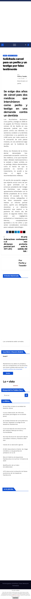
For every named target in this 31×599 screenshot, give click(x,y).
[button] (25, 45)
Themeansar (15, 585)
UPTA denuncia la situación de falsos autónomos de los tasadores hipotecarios (15, 473)
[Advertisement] (15, 25)
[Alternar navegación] (14, 45)
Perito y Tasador (12, 55)
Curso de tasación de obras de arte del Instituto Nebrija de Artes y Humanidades (14, 430)
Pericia (5, 55)
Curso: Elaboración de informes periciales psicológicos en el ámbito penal (14, 414)
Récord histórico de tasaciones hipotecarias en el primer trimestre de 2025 (15, 459)
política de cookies (16, 595)
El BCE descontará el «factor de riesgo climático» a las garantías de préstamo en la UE (15, 451)
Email (5, 356)
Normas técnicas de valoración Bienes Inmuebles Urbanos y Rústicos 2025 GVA (15, 438)
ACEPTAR (15, 597)
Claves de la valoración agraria (13, 444)
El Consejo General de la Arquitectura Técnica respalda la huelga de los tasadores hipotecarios (15, 422)
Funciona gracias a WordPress (10, 583)
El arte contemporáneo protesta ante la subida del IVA (21, 244)
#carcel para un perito (22, 82)
